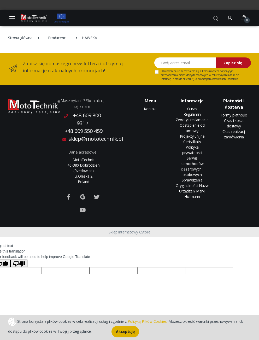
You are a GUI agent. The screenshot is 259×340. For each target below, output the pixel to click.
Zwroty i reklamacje (192, 119)
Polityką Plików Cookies (147, 321)
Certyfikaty (192, 141)
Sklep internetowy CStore (129, 232)
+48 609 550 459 (84, 130)
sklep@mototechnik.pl (83, 138)
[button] (216, 17)
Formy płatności (234, 115)
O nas (192, 108)
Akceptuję (125, 331)
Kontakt (150, 108)
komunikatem (210, 71)
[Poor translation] (19, 263)
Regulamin (192, 114)
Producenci (57, 37)
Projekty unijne (192, 136)
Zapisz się (232, 62)
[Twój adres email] (185, 62)
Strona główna (20, 37)
